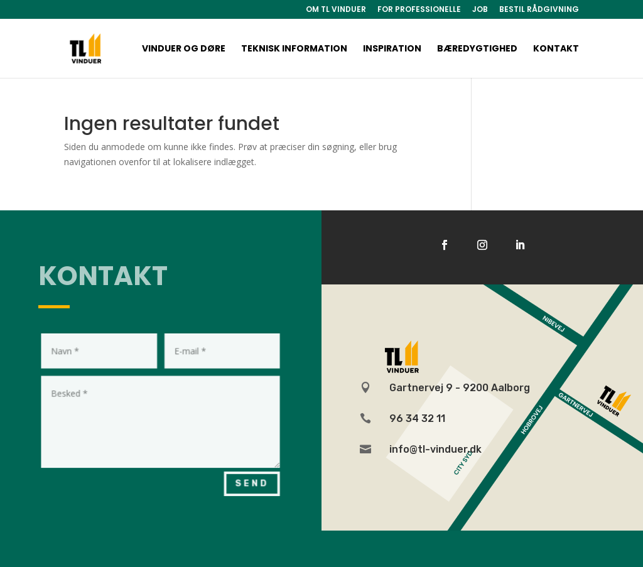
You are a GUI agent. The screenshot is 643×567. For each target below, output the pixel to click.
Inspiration (392, 49)
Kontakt (556, 49)
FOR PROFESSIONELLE (419, 10)
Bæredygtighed (477, 49)
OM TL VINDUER (336, 10)
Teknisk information (294, 49)
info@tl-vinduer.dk (435, 449)
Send (244, 478)
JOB (480, 10)
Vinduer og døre (183, 49)
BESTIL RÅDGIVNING (539, 10)
